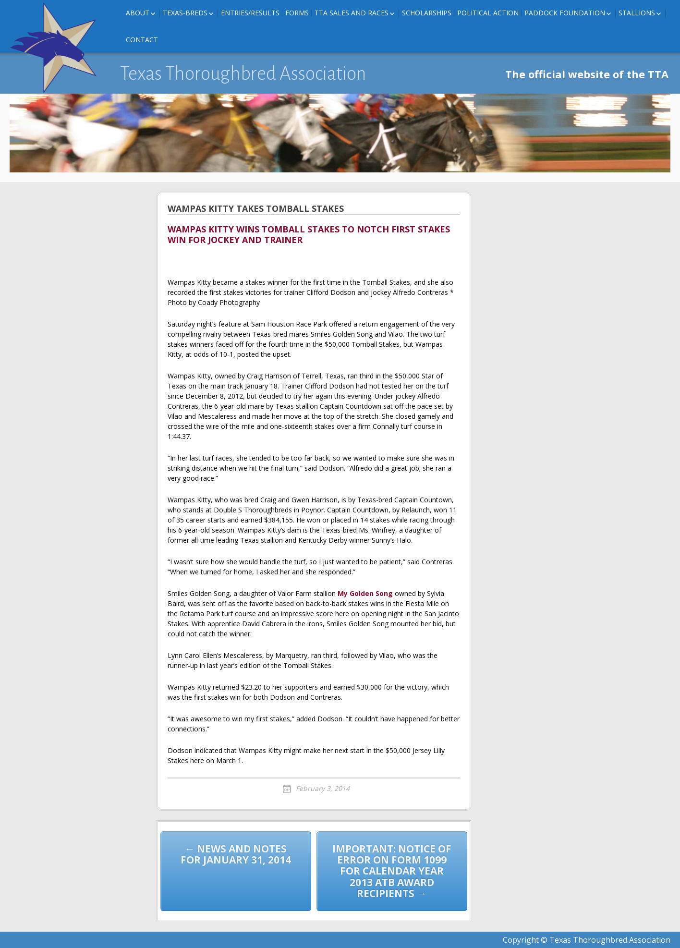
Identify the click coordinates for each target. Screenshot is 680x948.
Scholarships (426, 12)
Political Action (488, 12)
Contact (142, 39)
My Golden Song (365, 593)
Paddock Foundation (564, 12)
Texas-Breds (185, 12)
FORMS (297, 12)
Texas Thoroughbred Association (243, 73)
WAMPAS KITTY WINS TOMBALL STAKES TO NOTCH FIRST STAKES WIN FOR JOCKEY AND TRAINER (309, 234)
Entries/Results (250, 12)
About (137, 12)
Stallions (637, 12)
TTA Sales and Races (352, 12)
